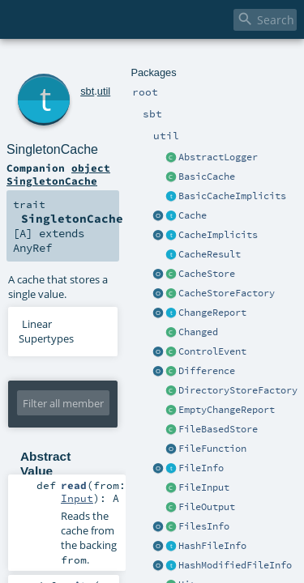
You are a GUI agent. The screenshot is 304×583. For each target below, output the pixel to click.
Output (145, 398)
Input (148, 354)
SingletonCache (118, 80)
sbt (65, 63)
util (81, 63)
